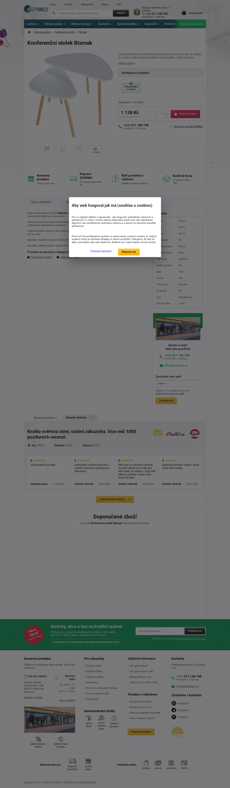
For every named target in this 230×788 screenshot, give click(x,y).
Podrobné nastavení (100, 251)
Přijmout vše (129, 251)
